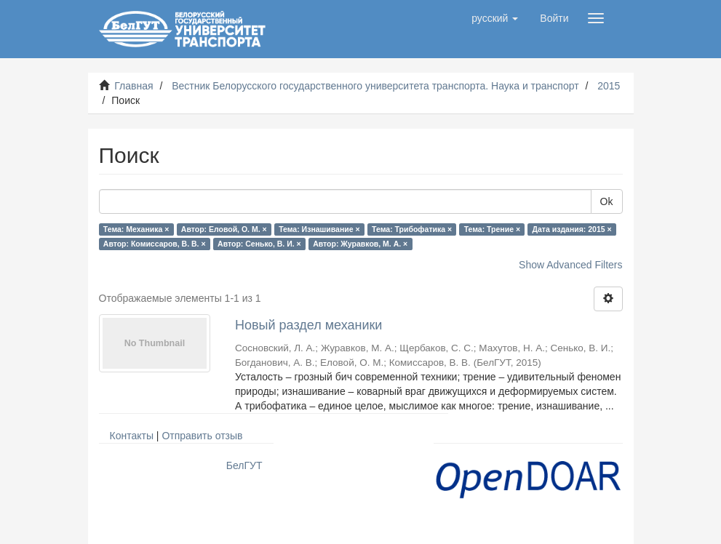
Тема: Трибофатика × (412, 229)
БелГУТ (244, 465)
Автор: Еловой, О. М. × (224, 229)
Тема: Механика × (136, 229)
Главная (133, 86)
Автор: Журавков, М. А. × (360, 243)
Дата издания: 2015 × (572, 229)
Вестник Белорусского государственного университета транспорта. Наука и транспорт (375, 86)
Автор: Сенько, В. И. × (259, 243)
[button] (495, 18)
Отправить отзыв (202, 435)
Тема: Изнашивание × (319, 229)
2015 (608, 86)
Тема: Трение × (492, 229)
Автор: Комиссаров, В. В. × (154, 243)
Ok (606, 201)
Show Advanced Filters (570, 265)
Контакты (132, 435)
